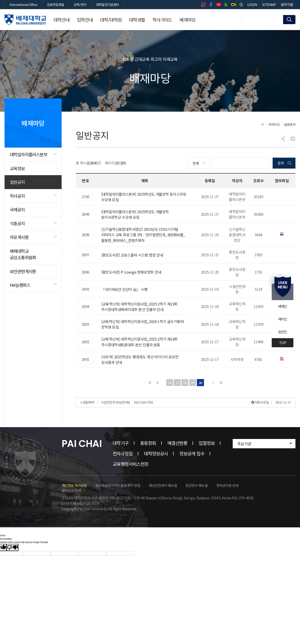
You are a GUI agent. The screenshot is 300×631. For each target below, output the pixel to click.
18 (185, 400)
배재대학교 (25, 19)
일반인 (282, 332)
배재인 (282, 306)
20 (201, 400)
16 (169, 400)
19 (193, 400)
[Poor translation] (12, 565)
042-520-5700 (143, 420)
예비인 (282, 319)
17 (177, 400)
